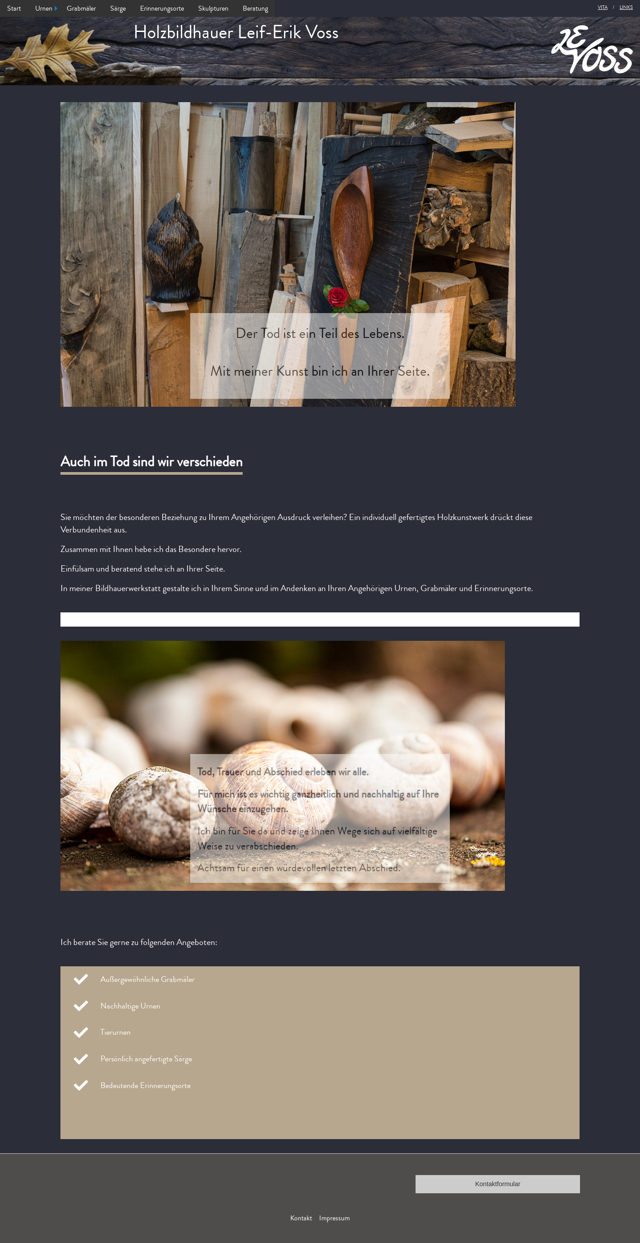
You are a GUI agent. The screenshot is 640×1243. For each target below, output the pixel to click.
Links (626, 7)
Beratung (255, 8)
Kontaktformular (497, 1183)
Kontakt (301, 1218)
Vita (603, 7)
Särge (118, 8)
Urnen (43, 8)
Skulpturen (213, 8)
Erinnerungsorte (162, 8)
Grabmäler (81, 8)
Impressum (334, 1218)
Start (14, 8)
